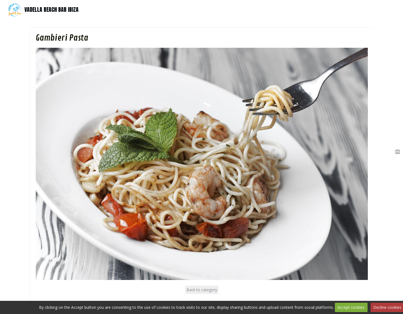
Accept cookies (351, 307)
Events (204, 9)
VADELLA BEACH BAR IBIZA (51, 9)
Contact (243, 9)
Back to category (202, 289)
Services (223, 9)
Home (158, 9)
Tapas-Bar (178, 9)
